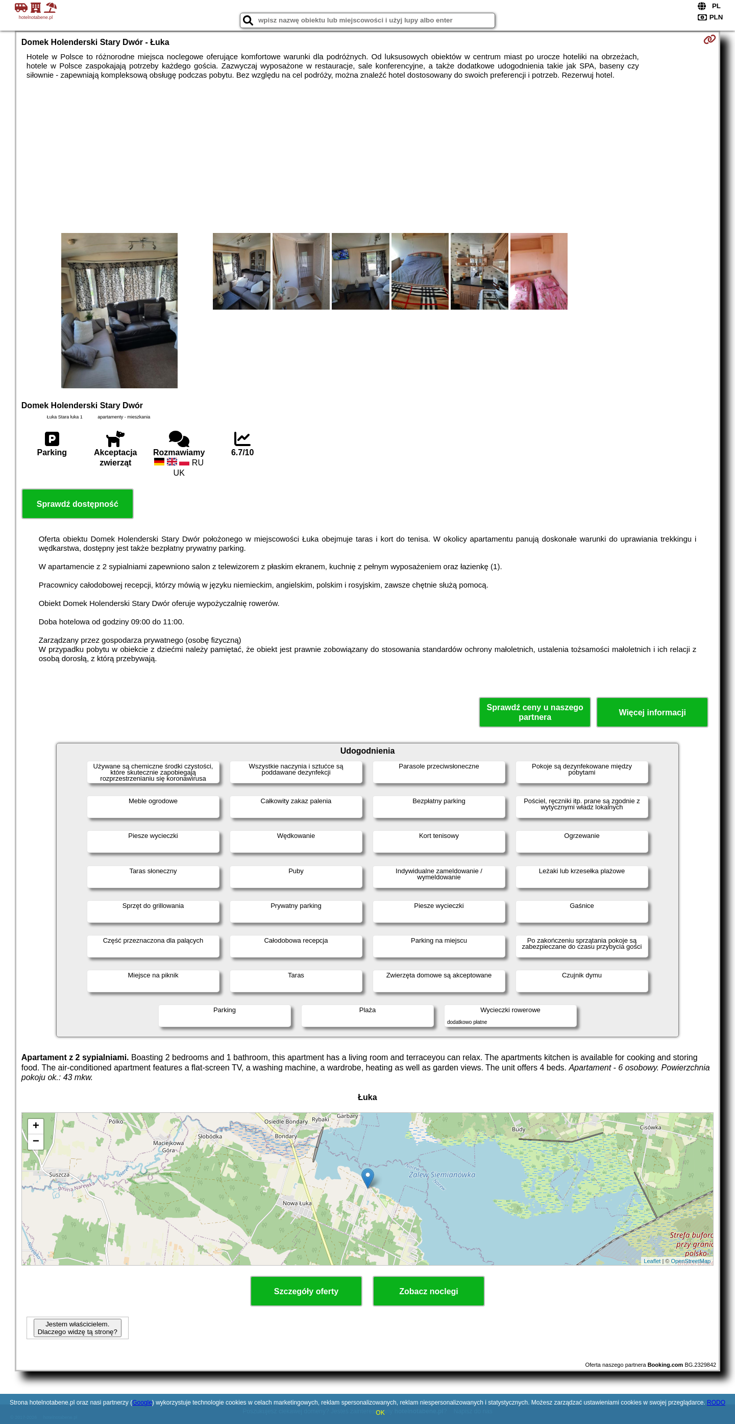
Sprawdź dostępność (77, 504)
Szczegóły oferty (306, 1291)
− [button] (36, 1142)
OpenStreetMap (691, 1261)
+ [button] (36, 1126)
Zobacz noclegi (428, 1291)
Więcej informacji (652, 712)
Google (142, 1402)
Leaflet (652, 1261)
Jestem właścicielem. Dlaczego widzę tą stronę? (77, 1328)
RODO (716, 1402)
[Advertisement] (367, 156)
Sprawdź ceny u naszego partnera (534, 712)
